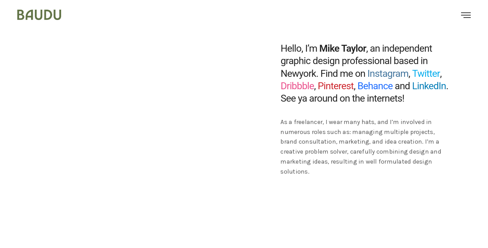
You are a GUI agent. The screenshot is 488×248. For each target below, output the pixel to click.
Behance (375, 86)
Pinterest (336, 86)
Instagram (388, 73)
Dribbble (297, 86)
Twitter (426, 73)
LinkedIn (429, 86)
